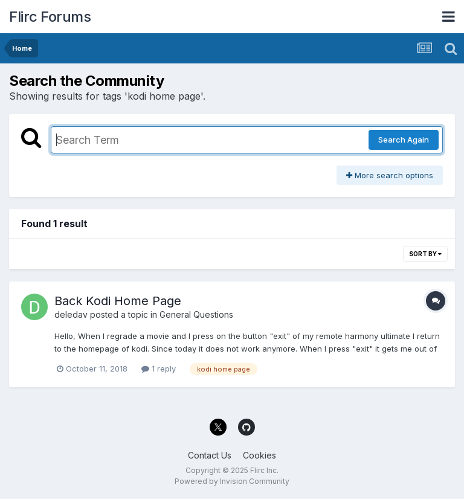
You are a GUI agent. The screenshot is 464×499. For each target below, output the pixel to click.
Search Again (403, 139)
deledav (71, 314)
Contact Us (209, 455)
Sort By (425, 253)
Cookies (259, 455)
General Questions (196, 314)
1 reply (158, 368)
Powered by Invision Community (232, 481)
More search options (389, 175)
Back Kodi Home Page (117, 301)
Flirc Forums (50, 16)
